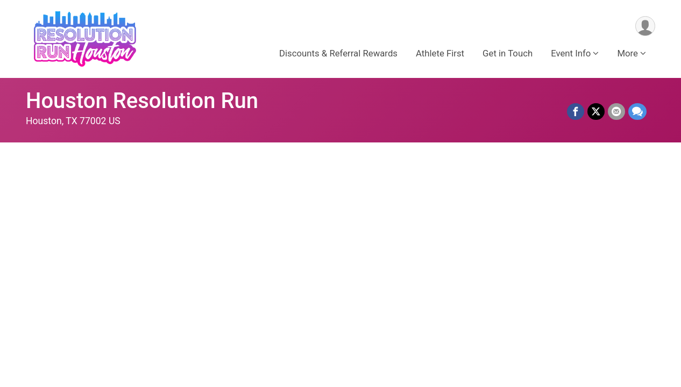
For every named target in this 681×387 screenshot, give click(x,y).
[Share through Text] (637, 111)
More (627, 53)
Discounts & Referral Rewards (338, 53)
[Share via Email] (616, 111)
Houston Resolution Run (142, 100)
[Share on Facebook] (575, 111)
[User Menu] (645, 26)
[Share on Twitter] (596, 111)
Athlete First (440, 53)
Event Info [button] (571, 53)
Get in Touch (508, 53)
